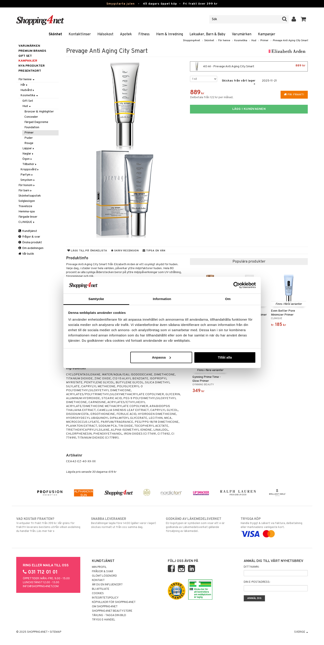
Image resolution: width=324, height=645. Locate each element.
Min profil (99, 567)
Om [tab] (228, 299)
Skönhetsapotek (29, 196)
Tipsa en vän (154, 250)
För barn (25, 190)
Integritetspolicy (105, 598)
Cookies (98, 593)
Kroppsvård (29, 169)
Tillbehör (29, 164)
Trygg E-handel (103, 620)
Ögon (27, 159)
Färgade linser (27, 217)
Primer (264, 40)
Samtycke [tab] (96, 299)
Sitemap (55, 632)
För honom (26, 185)
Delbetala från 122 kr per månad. (211, 97)
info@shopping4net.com (41, 586)
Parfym (26, 175)
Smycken (27, 180)
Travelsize (25, 206)
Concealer (31, 117)
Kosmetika (240, 40)
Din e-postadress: (257, 582)
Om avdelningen (30, 248)
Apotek (126, 34)
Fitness (144, 34)
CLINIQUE (26, 222)
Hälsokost (105, 34)
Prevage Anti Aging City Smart (290, 40)
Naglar (28, 154)
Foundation (31, 127)
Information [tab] (162, 299)
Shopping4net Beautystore (112, 611)
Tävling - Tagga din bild (109, 615)
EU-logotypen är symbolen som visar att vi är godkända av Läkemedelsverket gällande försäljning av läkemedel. (199, 525)
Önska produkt (30, 242)
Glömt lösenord (104, 576)
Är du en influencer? (107, 584)
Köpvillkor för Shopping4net (114, 602)
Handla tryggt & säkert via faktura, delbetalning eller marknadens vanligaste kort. (274, 526)
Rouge (28, 143)
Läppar (28, 148)
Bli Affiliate (100, 589)
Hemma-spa (26, 211)
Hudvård (27, 90)
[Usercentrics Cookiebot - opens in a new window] (236, 285)
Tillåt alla (225, 357)
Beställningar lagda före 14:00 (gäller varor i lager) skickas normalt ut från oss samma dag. (124, 523)
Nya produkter (31, 66)
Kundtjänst (27, 231)
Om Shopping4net (105, 606)
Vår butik (26, 254)
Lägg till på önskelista (87, 250)
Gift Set (27, 101)
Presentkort (29, 71)
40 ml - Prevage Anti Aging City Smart (248, 66)
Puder (28, 138)
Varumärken (241, 34)
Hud (253, 40)
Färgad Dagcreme (36, 122)
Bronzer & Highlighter (39, 112)
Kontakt (98, 580)
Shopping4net (191, 40)
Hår (24, 85)
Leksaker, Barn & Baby (207, 34)
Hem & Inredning (169, 34)
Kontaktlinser (80, 34)
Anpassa (161, 357)
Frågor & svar (29, 237)
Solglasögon (26, 201)
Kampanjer (266, 34)
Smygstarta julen (120, 4)
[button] (303, 19)
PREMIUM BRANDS (32, 51)
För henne (224, 40)
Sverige (301, 632)
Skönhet (55, 34)
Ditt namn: (251, 567)
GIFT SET (25, 56)
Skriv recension (125, 250)
